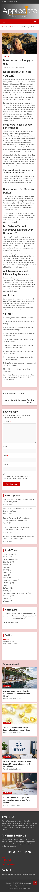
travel (5, 598)
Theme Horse (22, 886)
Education (6, 562)
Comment (7, 421)
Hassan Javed (20, 67)
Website (6, 465)
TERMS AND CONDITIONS (10, 864)
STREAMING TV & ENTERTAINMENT (15, 593)
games (5, 570)
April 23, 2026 (7, 769)
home (5, 575)
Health (6, 57)
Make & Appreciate (24, 883)
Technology (7, 596)
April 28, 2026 (7, 699)
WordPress (26, 889)
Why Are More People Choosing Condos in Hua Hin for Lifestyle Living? (16, 693)
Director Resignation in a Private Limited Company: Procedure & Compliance (17, 763)
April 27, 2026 (7, 733)
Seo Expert (16, 699)
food (4, 567)
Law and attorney (9, 580)
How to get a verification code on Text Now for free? (19, 401)
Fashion (6, 565)
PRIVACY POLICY (7, 862)
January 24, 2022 (8, 67)
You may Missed (11, 664)
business (6, 557)
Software (6, 588)
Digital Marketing (8, 559)
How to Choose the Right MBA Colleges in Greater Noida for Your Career (18, 800)
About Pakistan (8, 554)
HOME (4, 858)
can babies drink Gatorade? (14, 394)
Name (5, 447)
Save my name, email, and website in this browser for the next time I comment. (17, 477)
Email (5, 456)
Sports (5, 591)
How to (5, 578)
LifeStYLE (6, 583)
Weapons (6, 601)
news (5, 585)
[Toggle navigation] (4, 21)
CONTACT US (6, 860)
